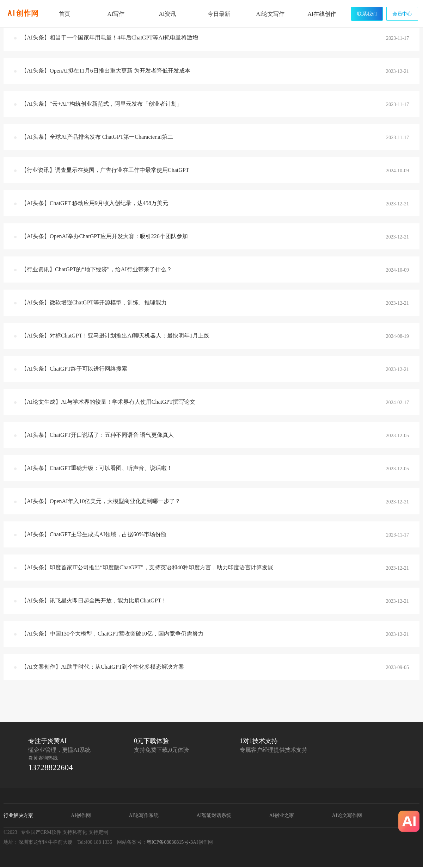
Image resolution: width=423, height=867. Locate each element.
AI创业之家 (281, 815)
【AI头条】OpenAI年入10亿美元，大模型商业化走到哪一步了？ (100, 501)
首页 (64, 14)
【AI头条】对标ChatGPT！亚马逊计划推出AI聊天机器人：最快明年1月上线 (115, 336)
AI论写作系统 (144, 815)
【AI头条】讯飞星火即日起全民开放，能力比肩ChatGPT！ (94, 600)
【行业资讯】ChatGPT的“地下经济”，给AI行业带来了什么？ (96, 269)
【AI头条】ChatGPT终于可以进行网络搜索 (74, 369)
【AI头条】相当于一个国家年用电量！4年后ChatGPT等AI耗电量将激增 (109, 38)
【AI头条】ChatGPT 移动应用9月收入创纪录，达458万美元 (94, 203)
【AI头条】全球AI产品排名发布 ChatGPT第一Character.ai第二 (97, 137)
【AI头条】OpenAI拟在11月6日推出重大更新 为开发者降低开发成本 (105, 71)
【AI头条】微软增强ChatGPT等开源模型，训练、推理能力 (94, 302)
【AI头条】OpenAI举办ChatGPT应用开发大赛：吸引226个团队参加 (104, 236)
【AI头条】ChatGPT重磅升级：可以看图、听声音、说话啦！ (96, 468)
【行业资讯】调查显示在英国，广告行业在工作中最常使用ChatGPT (105, 170)
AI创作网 (81, 815)
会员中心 (402, 14)
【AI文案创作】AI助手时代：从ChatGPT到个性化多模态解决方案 (102, 667)
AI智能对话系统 (214, 815)
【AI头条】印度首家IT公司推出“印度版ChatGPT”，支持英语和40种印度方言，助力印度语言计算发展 (147, 567)
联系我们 (367, 14)
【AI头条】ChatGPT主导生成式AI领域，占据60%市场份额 (93, 534)
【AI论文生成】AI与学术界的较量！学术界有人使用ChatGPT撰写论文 (108, 402)
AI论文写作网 (347, 815)
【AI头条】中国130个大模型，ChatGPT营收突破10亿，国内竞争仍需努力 (112, 634)
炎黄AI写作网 (23, 13)
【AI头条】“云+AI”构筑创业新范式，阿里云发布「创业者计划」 (101, 104)
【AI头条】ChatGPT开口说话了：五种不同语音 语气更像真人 (97, 435)
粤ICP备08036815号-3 (170, 842)
